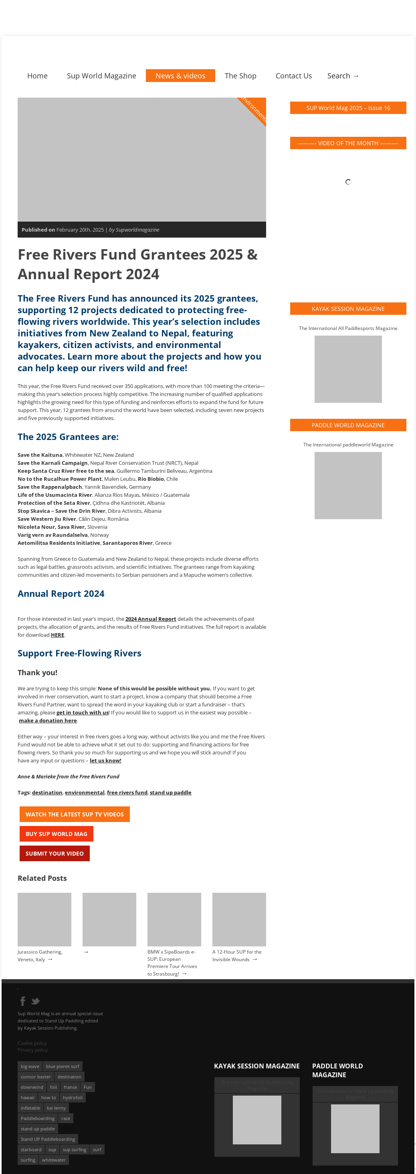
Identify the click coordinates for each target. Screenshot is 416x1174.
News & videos (180, 75)
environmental (85, 792)
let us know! (105, 760)
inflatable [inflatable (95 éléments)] (30, 1108)
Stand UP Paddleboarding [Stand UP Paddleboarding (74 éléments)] (48, 1139)
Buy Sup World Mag (56, 834)
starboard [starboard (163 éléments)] (31, 1149)
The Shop (240, 75)
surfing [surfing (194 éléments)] (28, 1160)
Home (37, 75)
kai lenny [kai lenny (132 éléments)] (56, 1108)
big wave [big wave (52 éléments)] (30, 1066)
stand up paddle (171, 792)
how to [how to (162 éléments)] (48, 1097)
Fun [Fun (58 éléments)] (88, 1087)
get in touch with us (83, 712)
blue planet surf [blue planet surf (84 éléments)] (62, 1066)
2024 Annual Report (150, 618)
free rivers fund (127, 792)
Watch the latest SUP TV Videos (75, 814)
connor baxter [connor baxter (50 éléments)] (36, 1077)
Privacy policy (33, 1049)
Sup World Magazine (101, 75)
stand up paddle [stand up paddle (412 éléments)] (38, 1129)
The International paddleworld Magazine (348, 444)
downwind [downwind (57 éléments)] (32, 1087)
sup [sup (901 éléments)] (52, 1149)
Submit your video (55, 853)
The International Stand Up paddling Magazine (355, 1094)
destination (47, 792)
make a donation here (48, 720)
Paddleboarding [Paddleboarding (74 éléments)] (38, 1118)
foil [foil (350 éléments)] (53, 1087)
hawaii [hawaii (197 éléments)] (27, 1097)
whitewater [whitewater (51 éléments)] (54, 1160)
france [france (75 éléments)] (70, 1087)
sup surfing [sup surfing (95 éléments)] (74, 1149)
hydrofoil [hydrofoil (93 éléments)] (73, 1097)
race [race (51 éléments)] (65, 1118)
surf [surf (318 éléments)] (97, 1149)
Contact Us (294, 75)
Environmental (255, 109)
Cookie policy (32, 1043)
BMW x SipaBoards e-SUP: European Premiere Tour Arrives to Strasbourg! (172, 962)
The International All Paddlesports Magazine (348, 328)
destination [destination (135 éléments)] (69, 1077)
